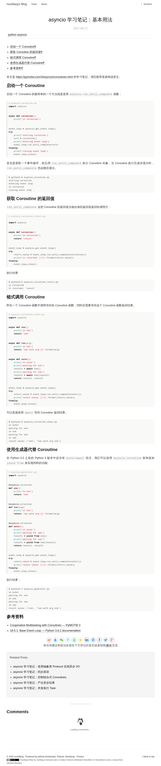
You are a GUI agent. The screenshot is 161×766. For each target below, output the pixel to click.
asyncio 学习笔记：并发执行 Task (34, 688)
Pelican (60, 756)
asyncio (22, 34)
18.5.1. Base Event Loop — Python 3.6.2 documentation (45, 630)
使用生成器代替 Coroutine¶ (27, 62)
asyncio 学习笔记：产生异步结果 (34, 682)
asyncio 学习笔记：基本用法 (81, 20)
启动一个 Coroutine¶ (23, 46)
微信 (109, 645)
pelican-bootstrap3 (47, 756)
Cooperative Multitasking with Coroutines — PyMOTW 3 (45, 625)
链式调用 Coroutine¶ (23, 57)
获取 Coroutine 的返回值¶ (26, 52)
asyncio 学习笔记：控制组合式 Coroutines (39, 677)
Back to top (148, 756)
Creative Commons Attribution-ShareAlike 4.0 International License (85, 760)
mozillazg (40, 760)
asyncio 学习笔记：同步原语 (31, 671)
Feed (34, 4)
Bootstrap (70, 756)
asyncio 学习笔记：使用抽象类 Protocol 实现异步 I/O (46, 666)
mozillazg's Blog (17, 4)
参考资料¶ (16, 68)
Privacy (80, 756)
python (12, 34)
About (44, 4)
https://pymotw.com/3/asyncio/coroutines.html (44, 77)
